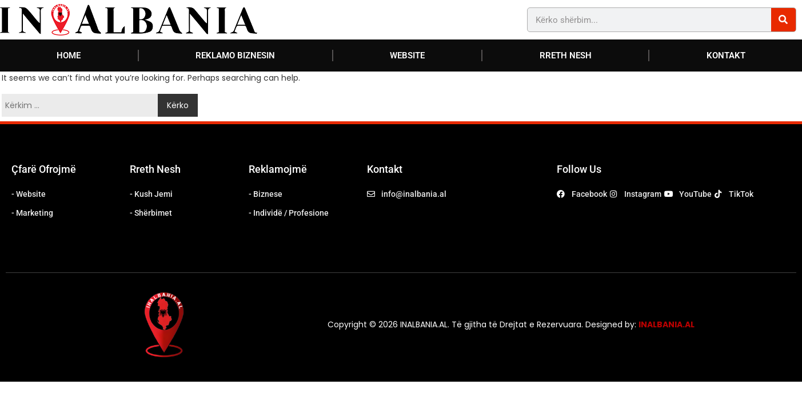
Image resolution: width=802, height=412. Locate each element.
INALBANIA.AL (667, 324)
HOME (69, 55)
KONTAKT (726, 55)
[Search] (783, 19)
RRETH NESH (566, 55)
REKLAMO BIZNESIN (235, 55)
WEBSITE (407, 55)
